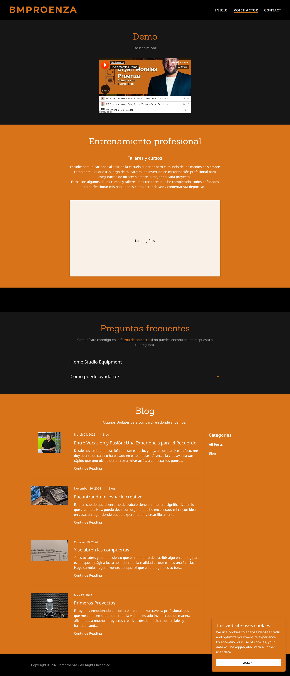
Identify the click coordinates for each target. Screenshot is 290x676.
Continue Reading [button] (88, 468)
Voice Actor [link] (246, 10)
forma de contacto (134, 339)
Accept (248, 663)
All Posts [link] (216, 444)
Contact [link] (272, 10)
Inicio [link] (221, 10)
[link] (75, 11)
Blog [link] (212, 453)
